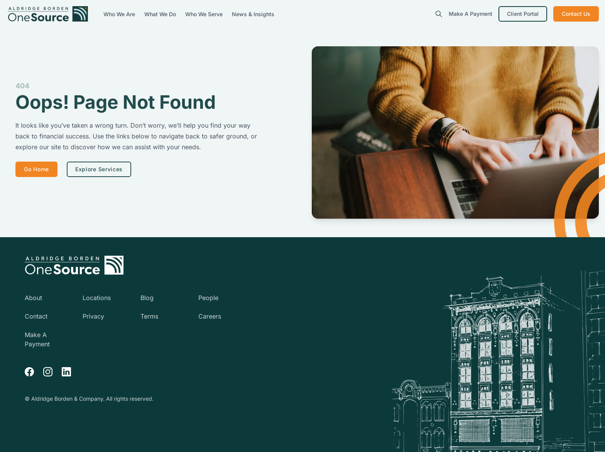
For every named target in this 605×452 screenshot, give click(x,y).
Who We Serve (204, 14)
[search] (439, 14)
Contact (36, 316)
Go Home (36, 169)
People (208, 298)
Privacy (93, 316)
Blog (147, 298)
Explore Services (99, 169)
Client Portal (523, 13)
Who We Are (120, 14)
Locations (97, 298)
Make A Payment (470, 13)
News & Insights (253, 14)
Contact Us (576, 13)
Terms (149, 316)
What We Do (160, 14)
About (33, 298)
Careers (209, 316)
